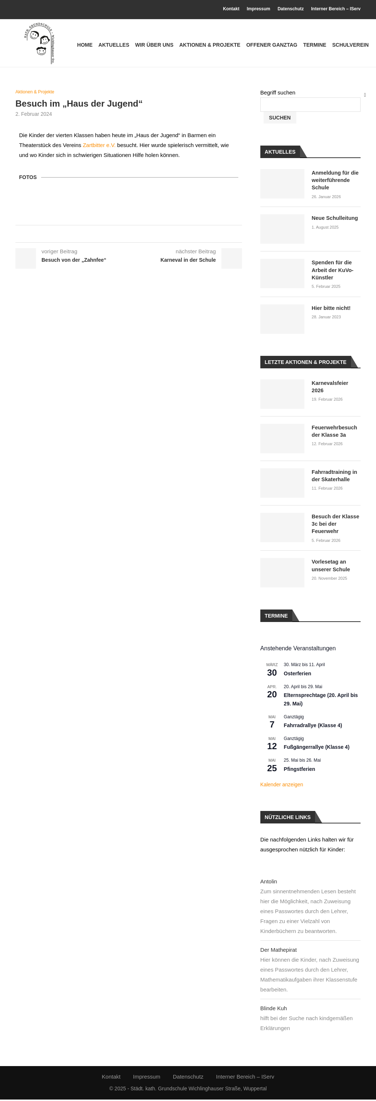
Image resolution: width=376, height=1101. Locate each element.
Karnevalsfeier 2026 (336, 384)
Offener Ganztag (271, 45)
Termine (314, 45)
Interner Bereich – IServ (336, 8)
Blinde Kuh (273, 1009)
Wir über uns (154, 45)
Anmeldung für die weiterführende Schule (334, 183)
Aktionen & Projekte (209, 45)
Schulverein (350, 45)
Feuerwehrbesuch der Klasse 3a (334, 432)
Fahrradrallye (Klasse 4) (313, 727)
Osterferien (297, 675)
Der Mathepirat (278, 951)
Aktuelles (113, 45)
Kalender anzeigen (281, 786)
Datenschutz (291, 8)
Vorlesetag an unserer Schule (330, 566)
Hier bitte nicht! (331, 309)
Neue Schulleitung (334, 221)
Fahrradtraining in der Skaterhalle (334, 477)
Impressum (258, 8)
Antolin (268, 882)
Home (85, 45)
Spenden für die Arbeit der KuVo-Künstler (332, 272)
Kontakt (231, 8)
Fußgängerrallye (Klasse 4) (317, 748)
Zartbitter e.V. (99, 149)
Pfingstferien (299, 770)
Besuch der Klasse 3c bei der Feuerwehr (335, 525)
